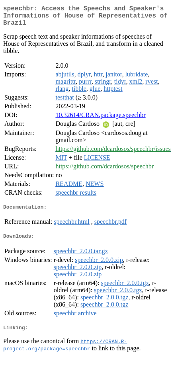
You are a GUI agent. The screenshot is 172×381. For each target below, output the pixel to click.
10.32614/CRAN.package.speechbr (100, 119)
